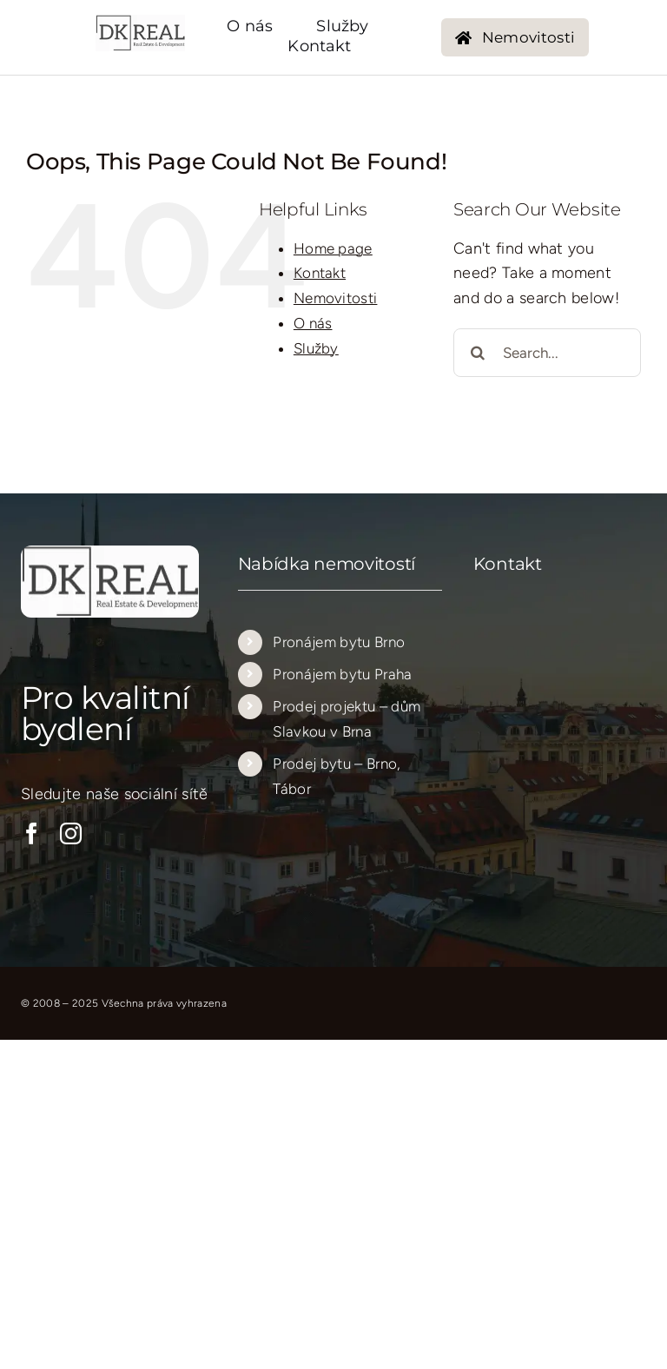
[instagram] (71, 833)
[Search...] (547, 352)
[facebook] (32, 833)
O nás (313, 323)
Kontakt (320, 272)
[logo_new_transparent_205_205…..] (140, 22)
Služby (316, 348)
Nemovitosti (336, 298)
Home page (333, 248)
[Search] (477, 352)
